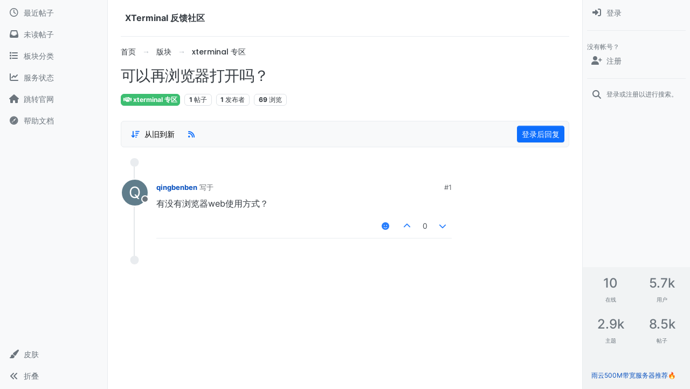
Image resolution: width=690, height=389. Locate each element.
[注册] (636, 61)
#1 (448, 187)
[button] (53, 354)
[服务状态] (53, 77)
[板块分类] (53, 56)
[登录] (636, 13)
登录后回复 (541, 134)
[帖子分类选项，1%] (153, 134)
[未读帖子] (53, 34)
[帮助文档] (53, 120)
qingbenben (176, 187)
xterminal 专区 (150, 99)
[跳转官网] (53, 99)
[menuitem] (636, 13)
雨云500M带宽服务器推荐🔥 (633, 375)
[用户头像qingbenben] (135, 193)
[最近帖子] (53, 13)
